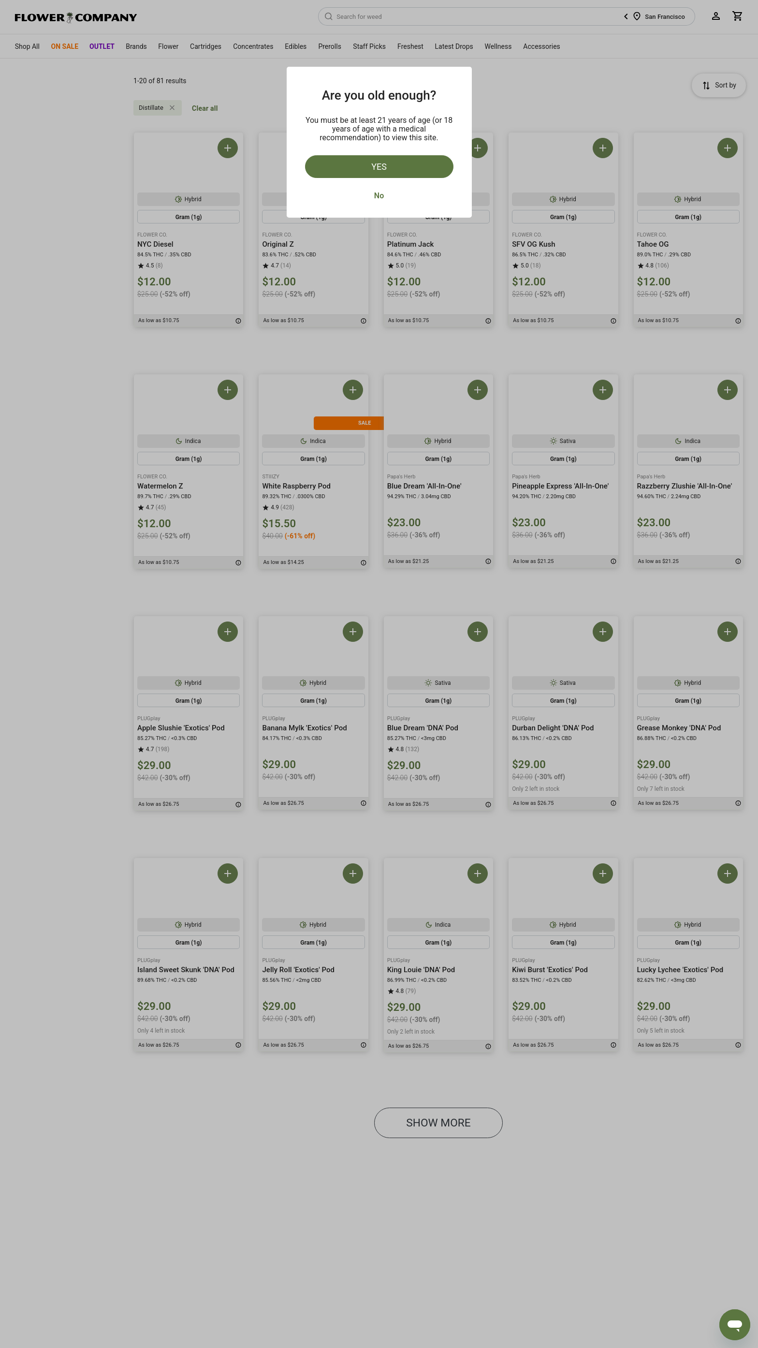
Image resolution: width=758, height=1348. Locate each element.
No (379, 195)
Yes (379, 167)
